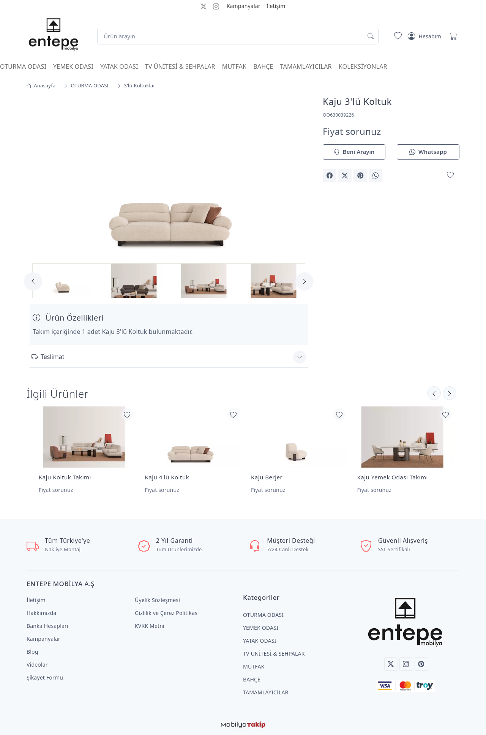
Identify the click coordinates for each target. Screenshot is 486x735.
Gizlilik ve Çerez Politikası (167, 612)
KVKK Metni (149, 625)
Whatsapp (428, 152)
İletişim (276, 5)
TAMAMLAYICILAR (306, 66)
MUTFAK (234, 66)
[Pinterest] (421, 664)
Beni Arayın (354, 152)
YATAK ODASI (119, 66)
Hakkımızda (41, 612)
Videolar (37, 664)
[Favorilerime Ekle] (450, 175)
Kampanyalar (243, 5)
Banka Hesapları (47, 625)
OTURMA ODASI (23, 66)
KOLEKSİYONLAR (363, 66)
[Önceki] (449, 393)
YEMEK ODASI (73, 66)
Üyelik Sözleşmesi (157, 600)
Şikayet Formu (45, 677)
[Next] (304, 281)
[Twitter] (391, 664)
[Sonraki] (434, 393)
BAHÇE (263, 66)
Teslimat (48, 356)
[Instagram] (406, 664)
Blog (32, 651)
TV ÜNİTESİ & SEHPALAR (180, 66)
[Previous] (33, 281)
